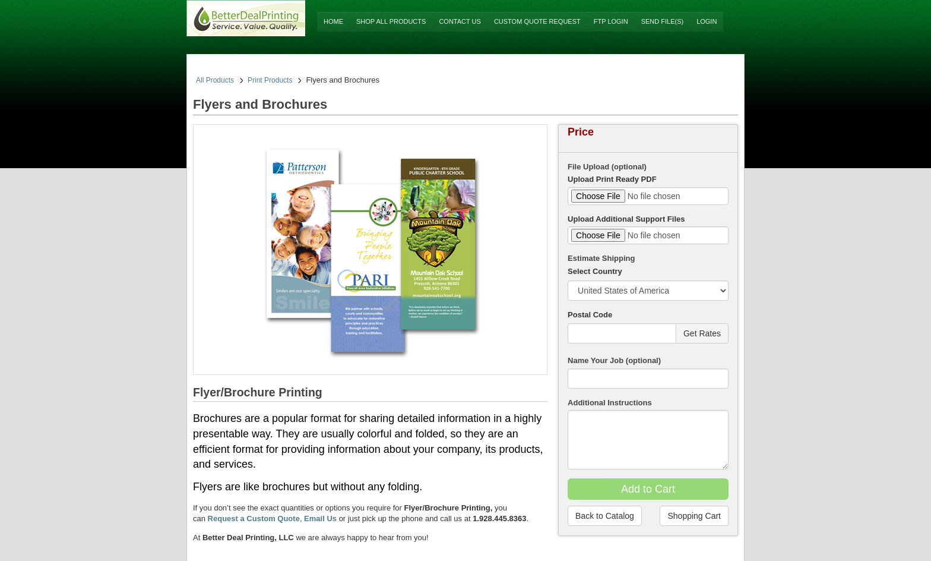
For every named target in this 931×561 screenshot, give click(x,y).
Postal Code (590, 314)
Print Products (270, 80)
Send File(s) (662, 21)
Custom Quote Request (537, 21)
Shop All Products (391, 21)
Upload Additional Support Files (626, 219)
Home (333, 21)
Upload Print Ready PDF (612, 179)
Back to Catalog (604, 516)
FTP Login (611, 21)
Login (706, 21)
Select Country (595, 271)
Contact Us (460, 21)
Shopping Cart (694, 516)
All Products (215, 80)
